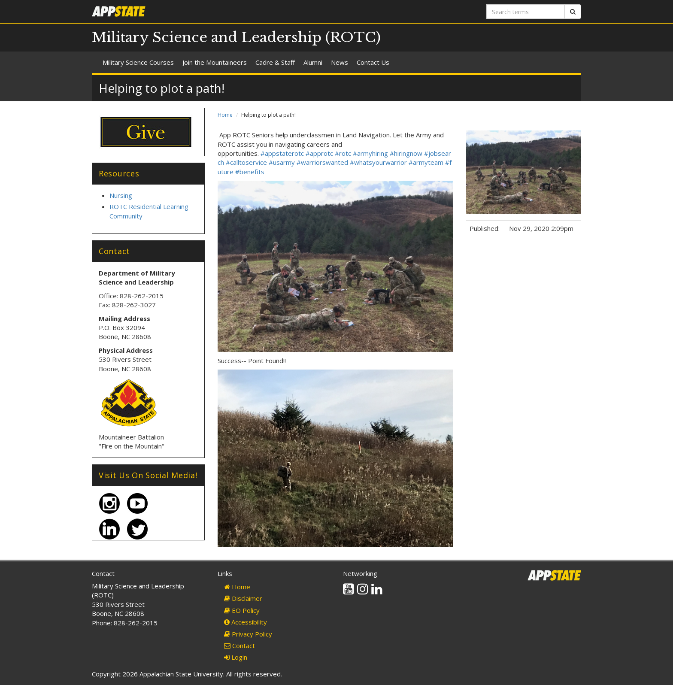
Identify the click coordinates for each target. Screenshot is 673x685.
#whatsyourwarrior (378, 162)
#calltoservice (246, 162)
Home (225, 114)
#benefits (249, 171)
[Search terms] (525, 11)
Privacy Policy (248, 634)
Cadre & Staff (275, 62)
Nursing (120, 195)
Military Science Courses (138, 62)
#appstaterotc (282, 153)
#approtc (319, 153)
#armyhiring (370, 153)
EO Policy (242, 610)
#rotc (343, 153)
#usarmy (282, 162)
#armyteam (426, 162)
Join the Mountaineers (214, 62)
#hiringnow (406, 153)
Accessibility (245, 622)
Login (235, 657)
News (339, 62)
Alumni (312, 62)
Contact (239, 645)
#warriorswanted (322, 162)
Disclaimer (243, 598)
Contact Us (373, 62)
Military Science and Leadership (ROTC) (236, 37)
